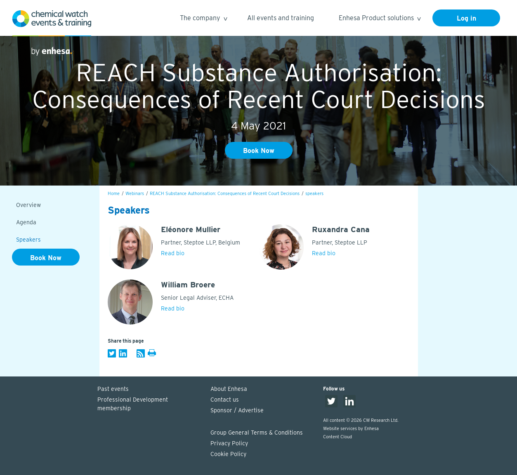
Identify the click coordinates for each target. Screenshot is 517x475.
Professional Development (149, 404)
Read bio (172, 253)
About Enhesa (228, 389)
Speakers (28, 239)
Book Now (258, 151)
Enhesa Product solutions (379, 19)
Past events (113, 389)
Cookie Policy (228, 454)
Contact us (224, 399)
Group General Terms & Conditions (256, 432)
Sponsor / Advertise (237, 410)
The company (203, 19)
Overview (28, 205)
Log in (466, 18)
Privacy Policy (229, 443)
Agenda (26, 222)
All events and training (280, 18)
